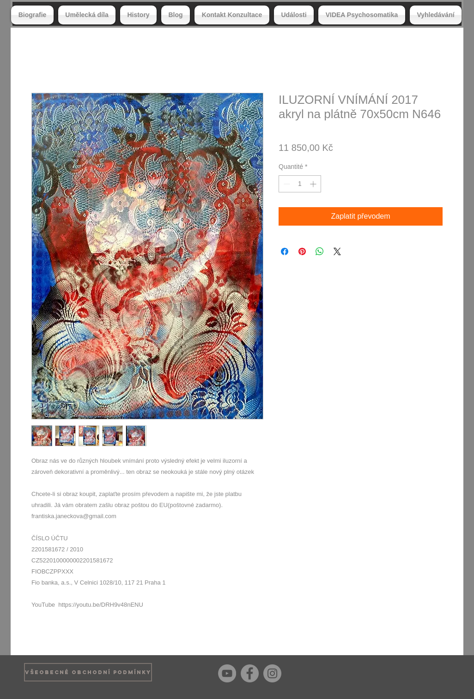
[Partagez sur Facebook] (284, 251)
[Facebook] (250, 673)
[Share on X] (337, 251)
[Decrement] (286, 184)
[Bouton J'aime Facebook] (435, 672)
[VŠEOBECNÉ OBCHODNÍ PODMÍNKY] (88, 672)
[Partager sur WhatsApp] (319, 251)
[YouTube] (227, 673)
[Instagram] (272, 673)
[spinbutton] (300, 184)
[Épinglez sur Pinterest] (302, 251)
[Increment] (314, 184)
